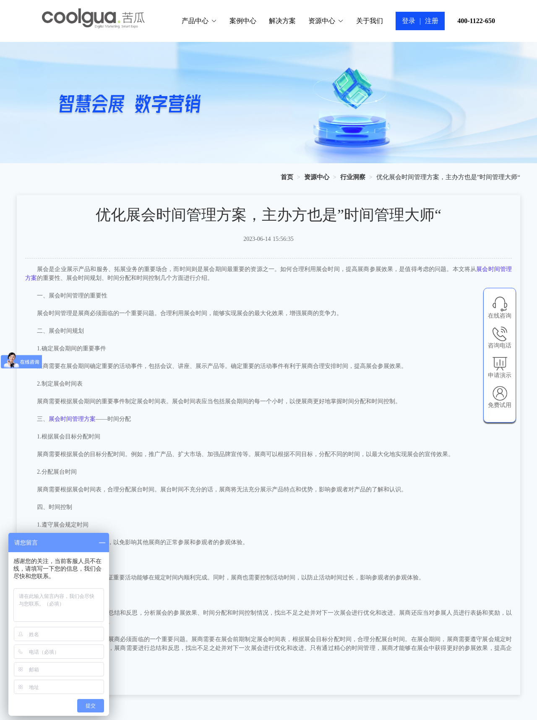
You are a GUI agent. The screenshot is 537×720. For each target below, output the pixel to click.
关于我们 (369, 20)
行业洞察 (352, 177)
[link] (287, 177)
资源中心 (326, 20)
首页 (287, 177)
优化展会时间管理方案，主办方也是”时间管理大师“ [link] (448, 177)
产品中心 (199, 20)
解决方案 (282, 20)
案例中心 (242, 20)
